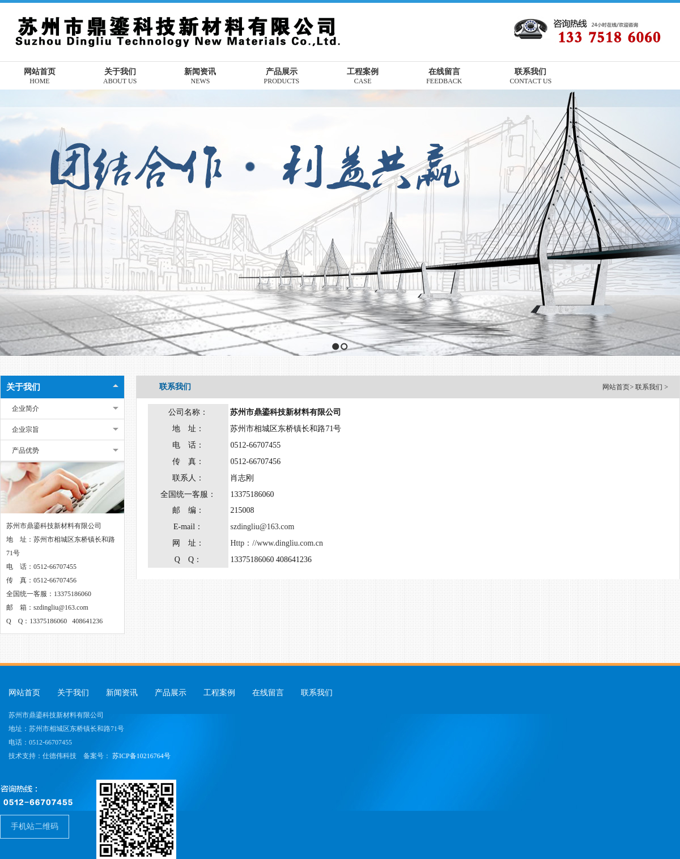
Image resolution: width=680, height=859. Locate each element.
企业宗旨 (25, 429)
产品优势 (25, 450)
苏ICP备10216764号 (141, 756)
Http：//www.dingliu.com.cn (276, 543)
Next (668, 222)
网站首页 (616, 387)
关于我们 (23, 387)
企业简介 (25, 409)
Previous (9, 222)
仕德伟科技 (59, 756)
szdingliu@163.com (262, 526)
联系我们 (649, 387)
